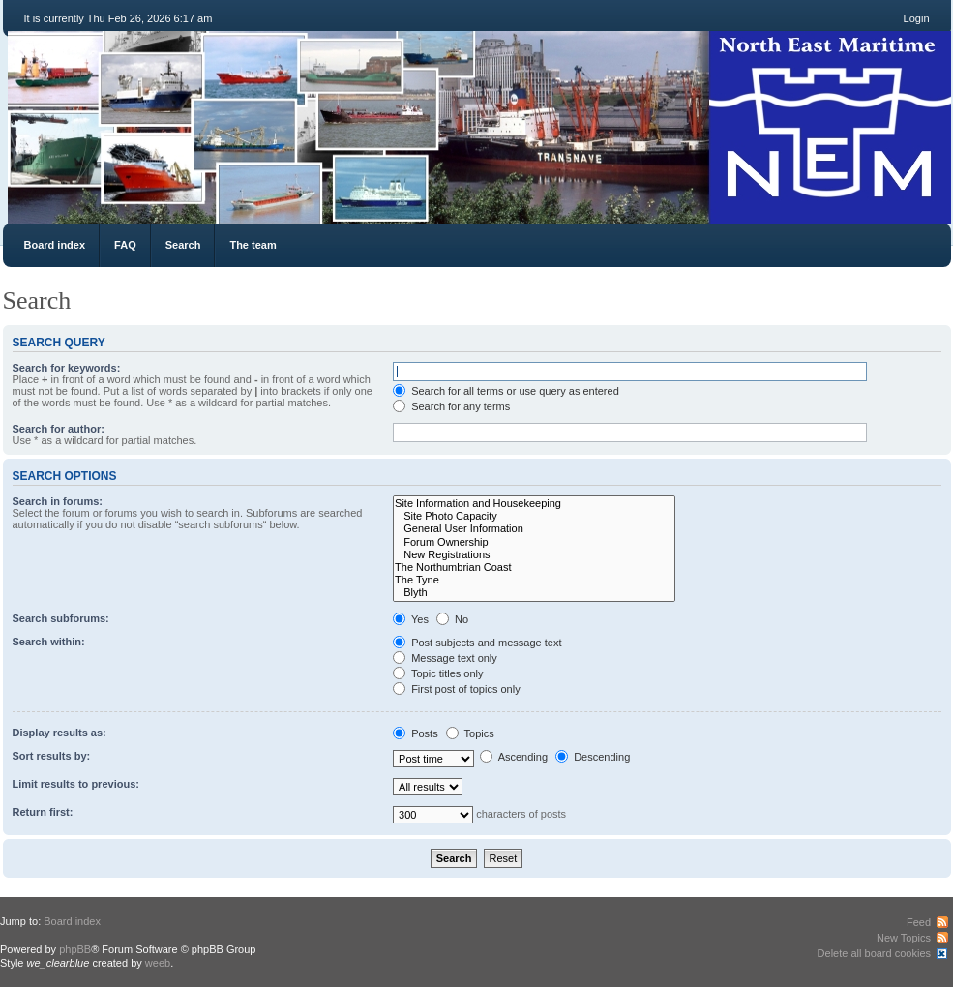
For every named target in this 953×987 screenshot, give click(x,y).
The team (252, 245)
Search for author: (58, 428)
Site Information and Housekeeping (534, 503)
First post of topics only (457, 689)
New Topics (904, 937)
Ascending (514, 757)
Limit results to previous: (76, 784)
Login (917, 18)
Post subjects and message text (477, 642)
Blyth (534, 592)
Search (183, 245)
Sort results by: (52, 756)
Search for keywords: (67, 368)
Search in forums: (58, 501)
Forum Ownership (534, 542)
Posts (415, 733)
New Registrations (534, 555)
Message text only (445, 658)
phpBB (75, 949)
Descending (592, 757)
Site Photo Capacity (534, 516)
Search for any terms (451, 406)
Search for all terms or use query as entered (506, 391)
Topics (470, 733)
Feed (919, 922)
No (452, 619)
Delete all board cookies (874, 953)
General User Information (534, 529)
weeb (157, 963)
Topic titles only (438, 673)
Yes (411, 619)
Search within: (49, 641)
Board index (55, 245)
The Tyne (534, 580)
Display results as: (59, 732)
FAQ (125, 245)
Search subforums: (61, 618)
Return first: (43, 812)
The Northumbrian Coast (534, 567)
